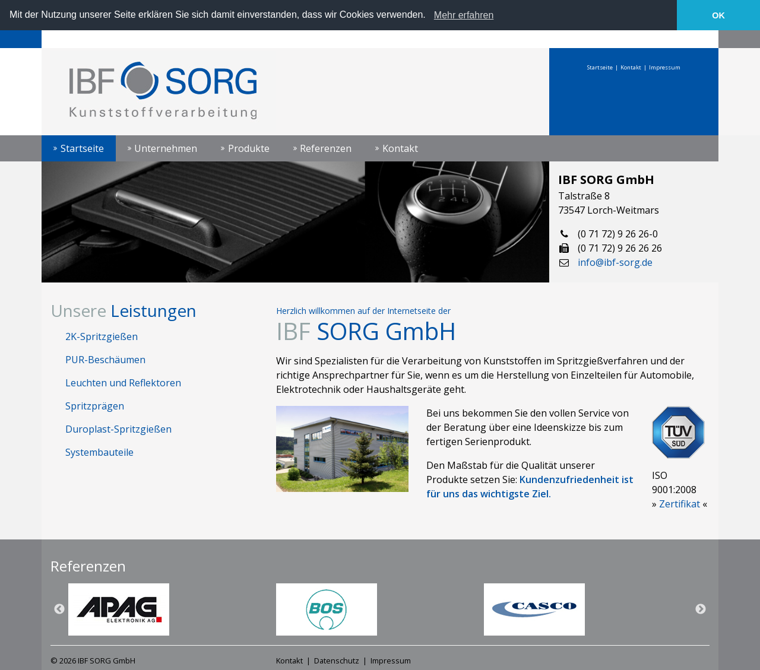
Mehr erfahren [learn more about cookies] (464, 15)
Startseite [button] (82, 147)
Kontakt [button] (400, 147)
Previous (59, 609)
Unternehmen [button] (165, 147)
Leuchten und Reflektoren (123, 382)
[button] (430, 16)
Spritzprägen (94, 405)
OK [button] (718, 15)
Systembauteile (99, 451)
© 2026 (92, 660)
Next (701, 609)
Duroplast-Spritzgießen (118, 428)
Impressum (664, 67)
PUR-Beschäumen (105, 359)
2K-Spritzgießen (101, 335)
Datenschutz (336, 660)
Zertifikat (679, 503)
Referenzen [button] (326, 147)
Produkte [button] (249, 147)
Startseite (600, 67)
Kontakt (630, 67)
